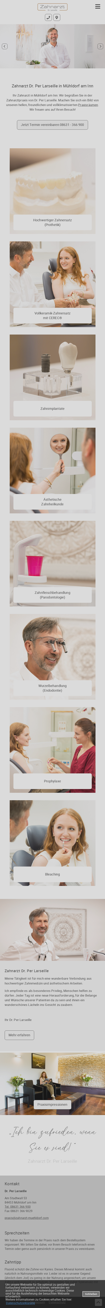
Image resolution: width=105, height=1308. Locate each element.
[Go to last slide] (4, 46)
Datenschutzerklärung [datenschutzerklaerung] (20, 1303)
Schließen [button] (91, 1294)
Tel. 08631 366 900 (18, 1207)
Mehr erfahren (19, 1035)
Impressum (37, 1302)
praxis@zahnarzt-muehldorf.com (27, 1218)
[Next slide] (100, 46)
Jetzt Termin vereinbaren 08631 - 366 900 (52, 124)
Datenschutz (57, 1302)
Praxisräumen (88, 105)
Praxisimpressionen (52, 1104)
